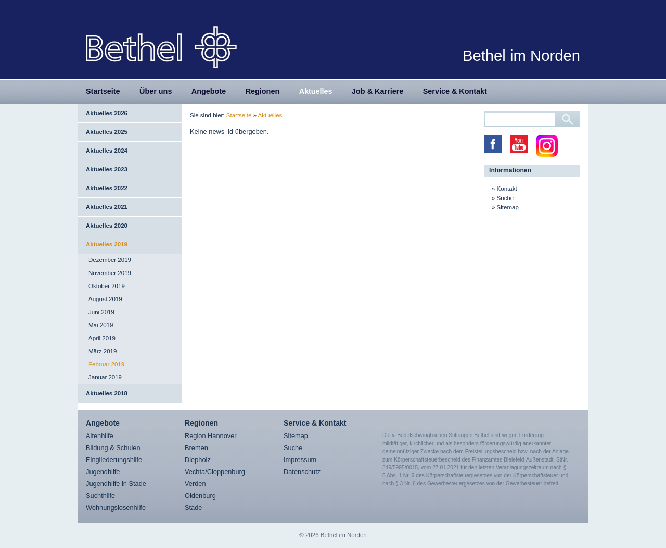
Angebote (208, 91)
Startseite (103, 91)
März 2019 (102, 351)
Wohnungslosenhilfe (116, 508)
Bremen (196, 448)
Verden (195, 484)
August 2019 (105, 299)
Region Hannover (211, 436)
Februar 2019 (106, 364)
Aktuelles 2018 (106, 393)
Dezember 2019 (109, 260)
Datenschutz (302, 472)
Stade (193, 508)
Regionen (263, 91)
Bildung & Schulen (113, 448)
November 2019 (109, 273)
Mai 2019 (100, 325)
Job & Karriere (377, 91)
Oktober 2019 (106, 286)
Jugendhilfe (103, 472)
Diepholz (198, 460)
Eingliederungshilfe (114, 460)
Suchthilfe (100, 496)
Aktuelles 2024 (106, 150)
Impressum (300, 460)
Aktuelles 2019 (106, 244)
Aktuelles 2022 (106, 188)
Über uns (155, 91)
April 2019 (102, 338)
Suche (505, 198)
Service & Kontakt (455, 91)
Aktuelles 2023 (106, 169)
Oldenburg (200, 496)
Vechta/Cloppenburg (215, 472)
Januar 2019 (105, 377)
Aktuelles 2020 (106, 225)
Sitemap (508, 207)
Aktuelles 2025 (106, 132)
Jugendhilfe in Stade (116, 484)
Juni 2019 (101, 312)
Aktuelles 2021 (106, 207)
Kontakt (507, 188)
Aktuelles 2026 (106, 113)
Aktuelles (315, 91)
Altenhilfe (99, 436)
